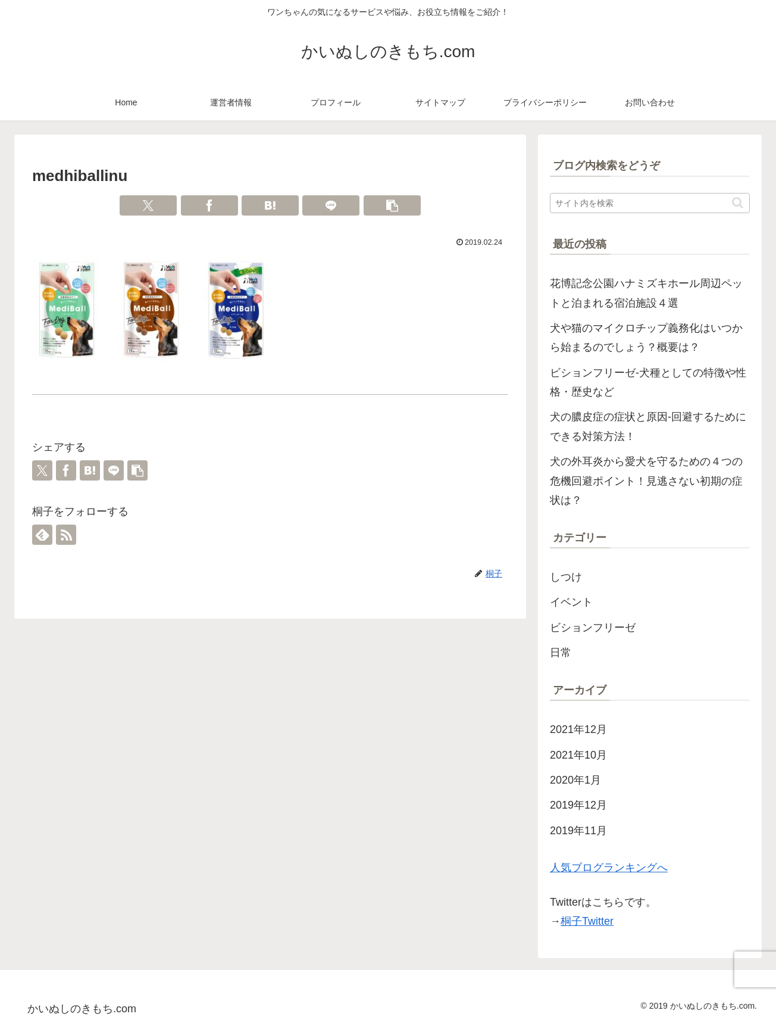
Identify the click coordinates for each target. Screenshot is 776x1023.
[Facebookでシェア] (209, 205)
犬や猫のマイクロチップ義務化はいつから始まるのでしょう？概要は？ (646, 337)
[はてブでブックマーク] (270, 205)
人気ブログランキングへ (609, 868)
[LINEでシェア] (330, 205)
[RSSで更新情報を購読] (66, 535)
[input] (650, 203)
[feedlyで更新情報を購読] (42, 535)
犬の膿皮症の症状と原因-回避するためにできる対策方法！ (648, 426)
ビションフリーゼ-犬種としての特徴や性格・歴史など (648, 382)
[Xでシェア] (148, 205)
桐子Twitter (587, 921)
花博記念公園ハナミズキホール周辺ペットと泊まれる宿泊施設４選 (646, 292)
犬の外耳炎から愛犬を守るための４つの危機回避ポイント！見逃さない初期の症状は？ (646, 481)
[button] (392, 205)
